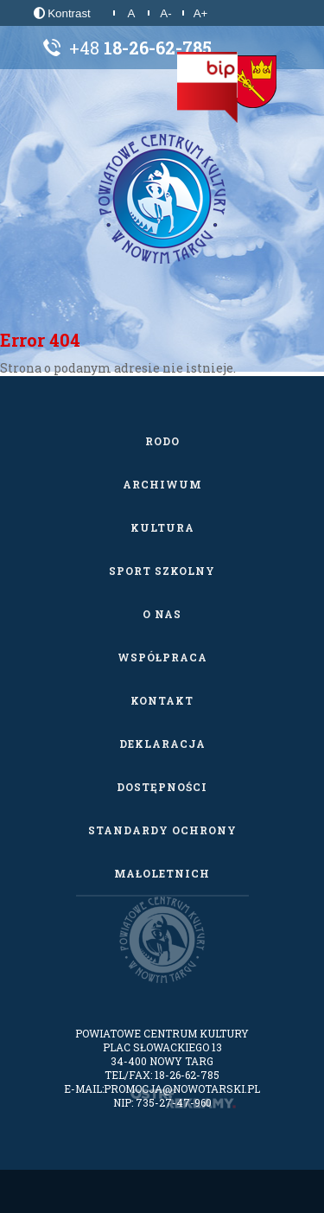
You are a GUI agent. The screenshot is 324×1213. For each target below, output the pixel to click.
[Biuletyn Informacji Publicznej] (207, 87)
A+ (201, 13)
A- (165, 13)
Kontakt (162, 700)
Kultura (162, 527)
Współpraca (162, 657)
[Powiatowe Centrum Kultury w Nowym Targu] (162, 199)
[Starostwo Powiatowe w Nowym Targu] (253, 82)
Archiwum (162, 484)
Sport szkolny (162, 571)
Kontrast (62, 13)
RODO (162, 441)
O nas (162, 614)
